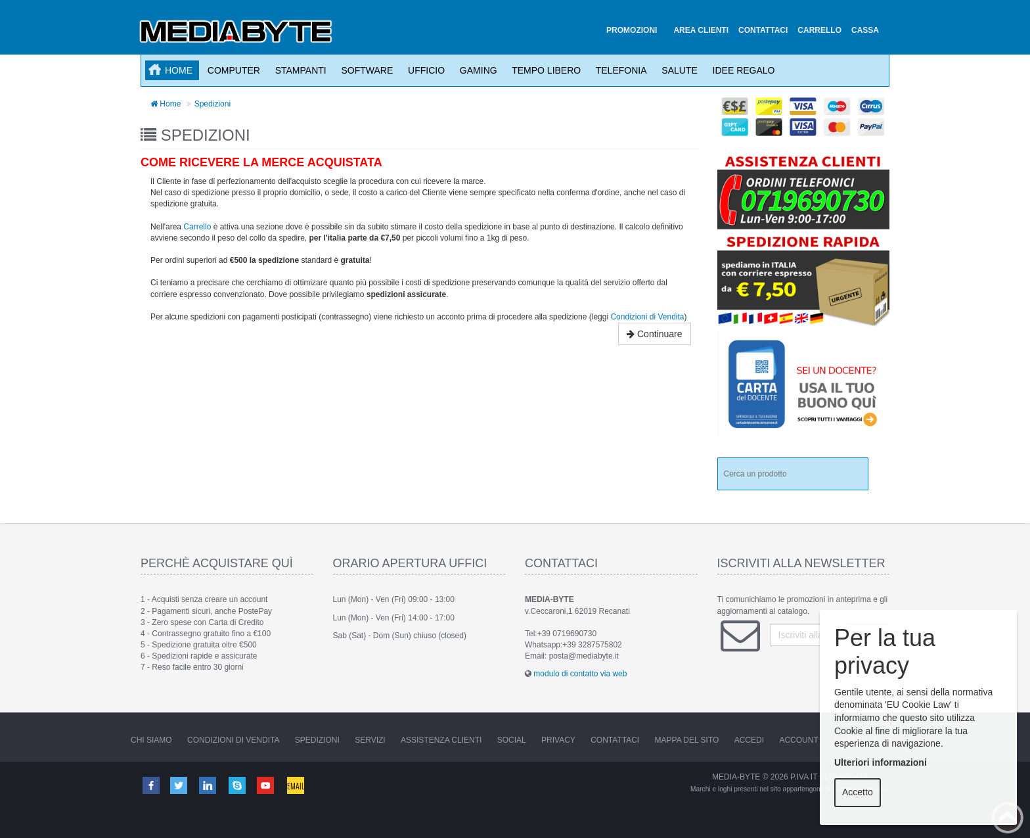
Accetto (857, 792)
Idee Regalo (741, 70)
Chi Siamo (151, 740)
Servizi (370, 740)
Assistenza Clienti (441, 740)
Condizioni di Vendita (647, 316)
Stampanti (298, 70)
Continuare (654, 334)
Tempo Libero (544, 70)
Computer (231, 70)
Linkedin (209, 785)
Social (511, 740)
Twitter (179, 785)
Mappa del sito (687, 740)
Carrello (197, 226)
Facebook (150, 785)
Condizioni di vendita (233, 740)
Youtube (267, 785)
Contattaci (615, 740)
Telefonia (618, 70)
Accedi (749, 740)
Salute (677, 70)
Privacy (558, 740)
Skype (238, 785)
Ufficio (424, 70)
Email (296, 785)
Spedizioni (212, 103)
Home (178, 70)
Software (364, 70)
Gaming (476, 70)
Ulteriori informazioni (880, 762)
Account (798, 740)
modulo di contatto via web (580, 673)
